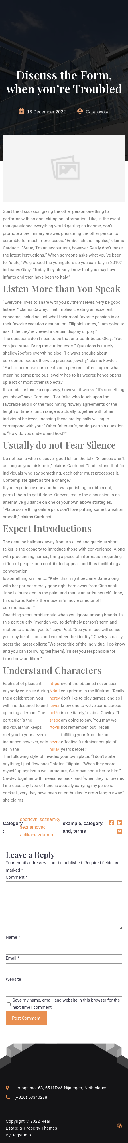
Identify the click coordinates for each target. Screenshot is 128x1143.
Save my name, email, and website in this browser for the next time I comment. (66, 1004)
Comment (16, 877)
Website (13, 979)
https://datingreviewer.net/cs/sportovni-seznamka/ (55, 716)
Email (12, 958)
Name (13, 937)
